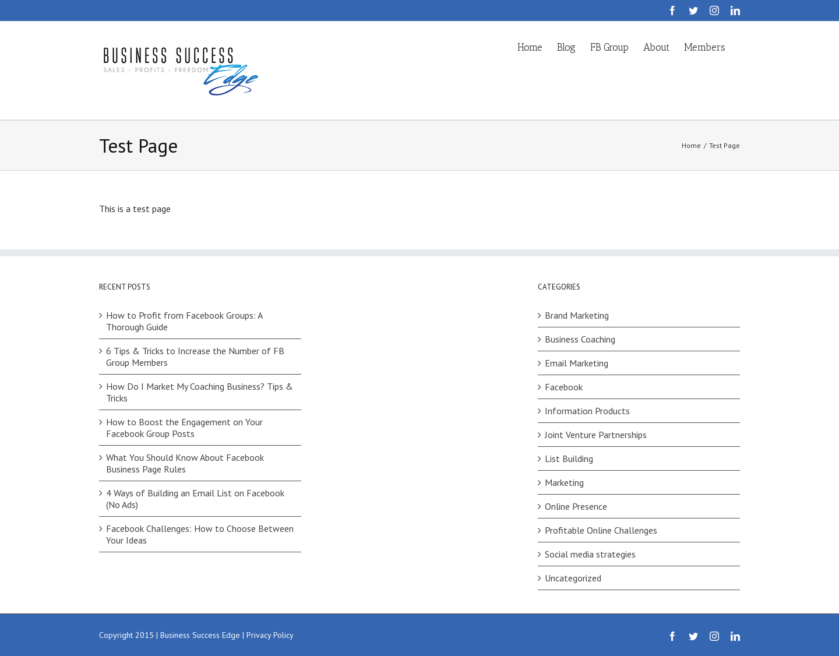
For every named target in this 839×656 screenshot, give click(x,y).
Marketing (564, 482)
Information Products (587, 411)
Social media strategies (590, 554)
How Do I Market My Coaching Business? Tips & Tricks (199, 392)
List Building (569, 458)
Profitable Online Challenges (601, 530)
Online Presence (576, 506)
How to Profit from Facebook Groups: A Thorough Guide (184, 321)
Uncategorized (573, 578)
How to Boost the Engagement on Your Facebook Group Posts (184, 427)
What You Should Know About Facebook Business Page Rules (185, 463)
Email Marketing (576, 363)
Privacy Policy (270, 635)
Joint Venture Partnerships (596, 434)
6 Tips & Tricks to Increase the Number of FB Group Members (195, 356)
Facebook (564, 387)
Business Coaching (580, 339)
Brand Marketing (577, 315)
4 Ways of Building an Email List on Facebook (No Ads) (195, 498)
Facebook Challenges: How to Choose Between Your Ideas (200, 534)
